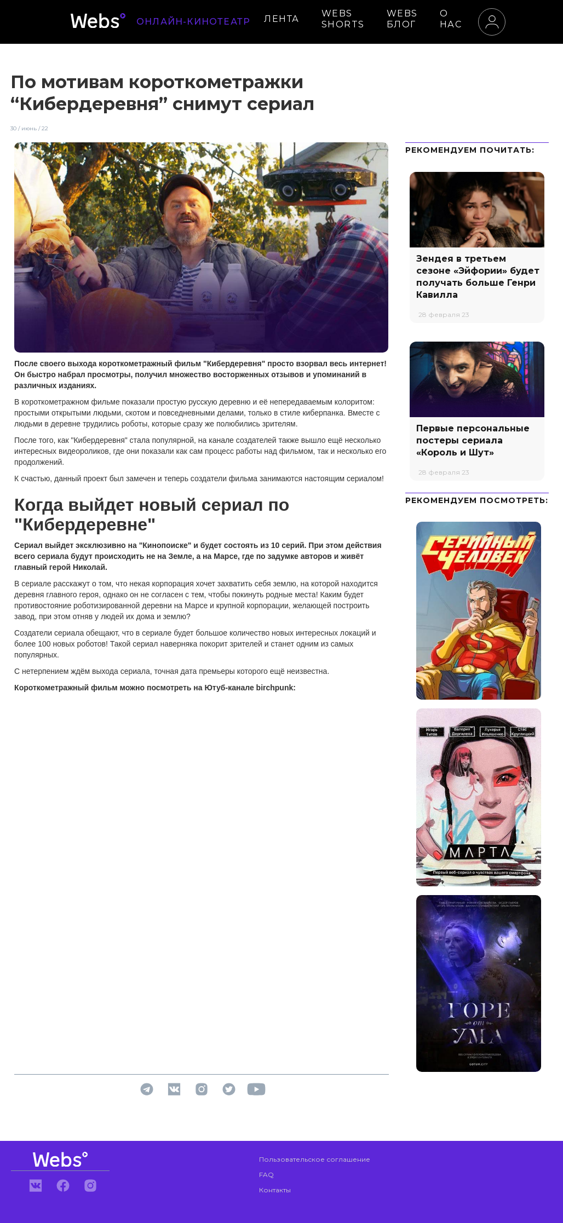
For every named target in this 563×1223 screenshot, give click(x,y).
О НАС (451, 19)
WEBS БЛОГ (402, 19)
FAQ (266, 1174)
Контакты (275, 1190)
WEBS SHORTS (343, 19)
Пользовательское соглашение (314, 1159)
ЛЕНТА (282, 19)
